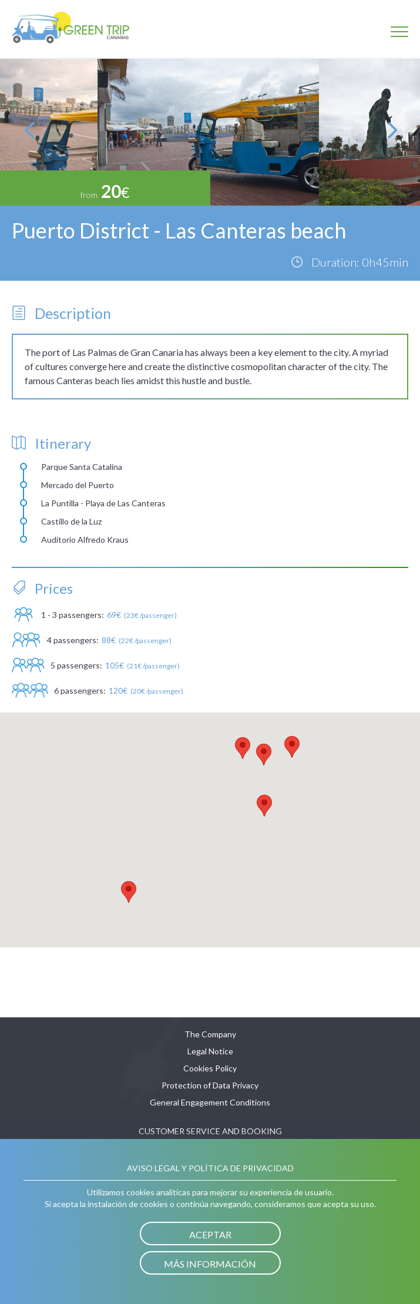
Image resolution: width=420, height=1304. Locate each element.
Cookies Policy (210, 1068)
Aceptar (210, 1234)
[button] (264, 805)
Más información (210, 1263)
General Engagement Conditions (210, 1102)
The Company (210, 1034)
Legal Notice (210, 1051)
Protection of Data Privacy (210, 1085)
